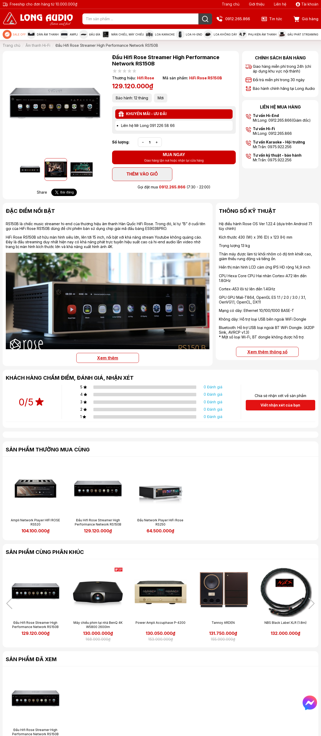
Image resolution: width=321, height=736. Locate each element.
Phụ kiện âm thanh (257, 34)
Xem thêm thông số (267, 351)
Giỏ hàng (306, 19)
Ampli (69, 34)
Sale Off (14, 34)
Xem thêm (107, 358)
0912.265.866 (233, 19)
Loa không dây (220, 34)
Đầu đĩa (89, 34)
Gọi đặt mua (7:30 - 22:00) (174, 187)
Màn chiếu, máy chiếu (122, 34)
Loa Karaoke (160, 34)
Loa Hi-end (189, 34)
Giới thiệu (256, 4)
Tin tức (272, 19)
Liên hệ (280, 4)
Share (42, 192)
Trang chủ (230, 4)
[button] (311, 603)
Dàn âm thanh (43, 34)
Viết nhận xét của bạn (280, 405)
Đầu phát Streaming (298, 34)
